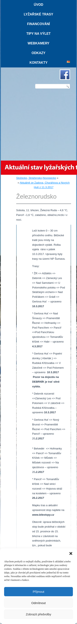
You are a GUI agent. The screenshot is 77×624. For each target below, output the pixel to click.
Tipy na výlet (38, 33)
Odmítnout (38, 603)
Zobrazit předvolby (38, 614)
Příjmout (38, 591)
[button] (71, 553)
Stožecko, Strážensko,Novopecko (36, 177)
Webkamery (38, 43)
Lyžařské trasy (38, 14)
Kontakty (39, 62)
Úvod (38, 4)
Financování (38, 24)
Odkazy (39, 53)
